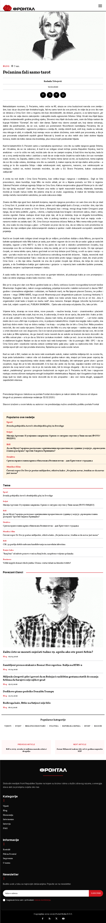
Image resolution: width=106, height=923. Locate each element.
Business (7, 560)
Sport (10, 422)
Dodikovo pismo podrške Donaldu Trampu (28, 691)
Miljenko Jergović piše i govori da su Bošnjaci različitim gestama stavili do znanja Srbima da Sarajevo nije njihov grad (50, 678)
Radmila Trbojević (53, 81)
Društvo (11, 457)
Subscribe (96, 893)
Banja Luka (8, 550)
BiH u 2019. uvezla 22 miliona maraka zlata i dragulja (26, 750)
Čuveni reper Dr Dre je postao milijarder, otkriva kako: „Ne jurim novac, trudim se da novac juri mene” (55, 472)
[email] (46, 893)
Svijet (9, 432)
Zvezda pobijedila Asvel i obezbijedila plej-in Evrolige (35, 426)
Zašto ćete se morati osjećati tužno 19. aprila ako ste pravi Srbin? (48, 652)
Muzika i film (14, 467)
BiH (8, 445)
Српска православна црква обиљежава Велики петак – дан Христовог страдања (50, 460)
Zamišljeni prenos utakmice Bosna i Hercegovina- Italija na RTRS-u (42, 665)
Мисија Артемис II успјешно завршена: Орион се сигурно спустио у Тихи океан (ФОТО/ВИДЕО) (53, 437)
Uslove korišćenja (42, 900)
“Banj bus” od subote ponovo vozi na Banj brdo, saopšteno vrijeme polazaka (38, 553)
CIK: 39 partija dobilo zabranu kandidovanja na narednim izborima (34, 544)
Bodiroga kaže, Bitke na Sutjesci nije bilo (27, 703)
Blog (6, 66)
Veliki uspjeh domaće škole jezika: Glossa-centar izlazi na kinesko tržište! (37, 563)
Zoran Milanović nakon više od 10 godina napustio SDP (80, 750)
